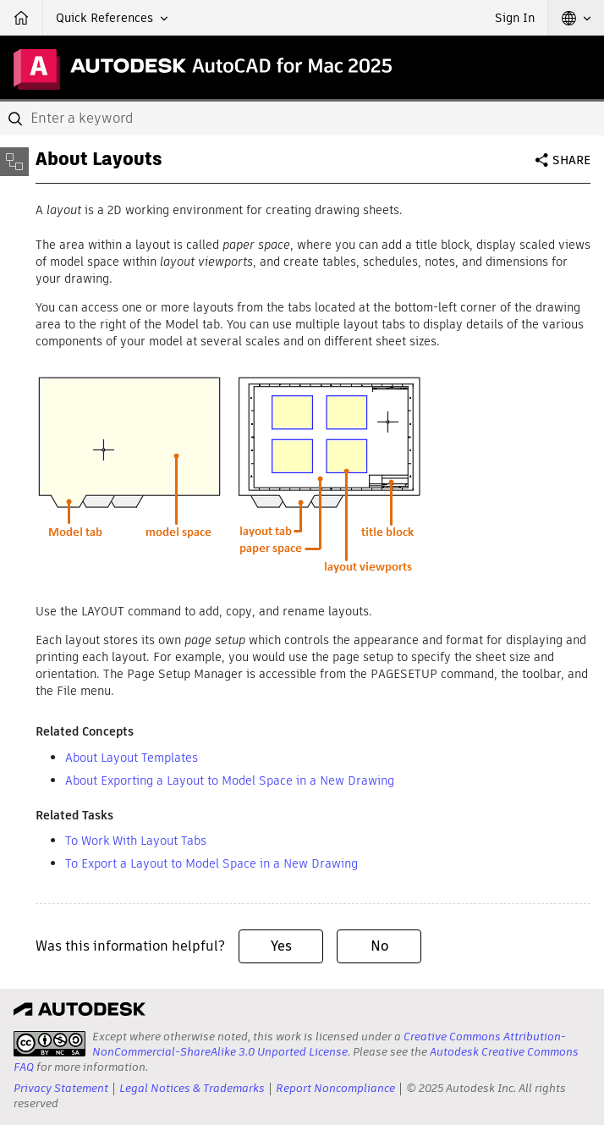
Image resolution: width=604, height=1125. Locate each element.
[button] (112, 18)
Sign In (515, 17)
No (379, 946)
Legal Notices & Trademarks (192, 1088)
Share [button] (571, 160)
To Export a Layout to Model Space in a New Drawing (211, 863)
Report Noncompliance (335, 1088)
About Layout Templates (131, 757)
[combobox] (302, 118)
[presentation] (49, 1043)
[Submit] (17, 118)
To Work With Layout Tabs (135, 840)
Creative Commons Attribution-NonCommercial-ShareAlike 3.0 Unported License (329, 1044)
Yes (281, 946)
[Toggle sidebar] (14, 161)
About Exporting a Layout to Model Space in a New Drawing (229, 780)
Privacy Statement (61, 1088)
